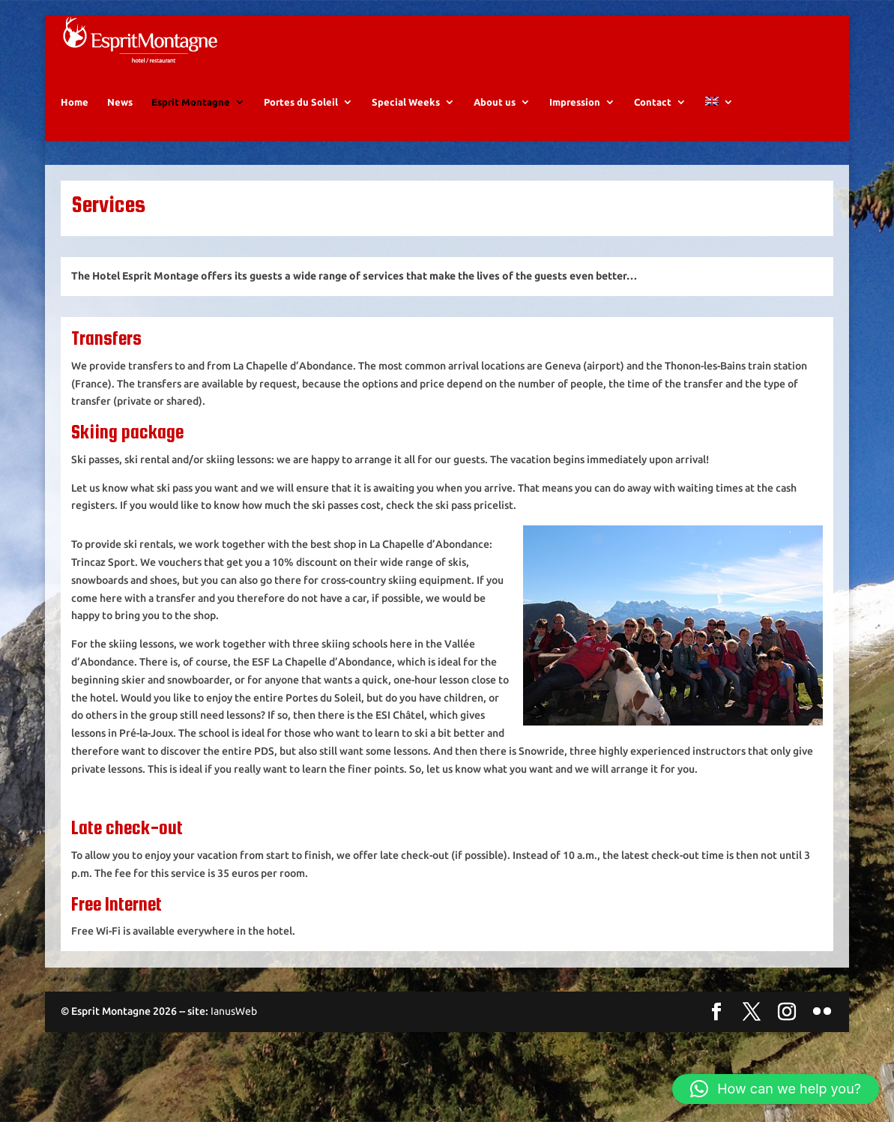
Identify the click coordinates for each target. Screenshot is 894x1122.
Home (74, 116)
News (120, 116)
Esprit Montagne (190, 116)
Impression (574, 116)
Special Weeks (406, 116)
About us (495, 116)
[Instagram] (787, 1027)
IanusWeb (234, 1026)
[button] (775, 1089)
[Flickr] (822, 1027)
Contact (652, 116)
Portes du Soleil (301, 116)
